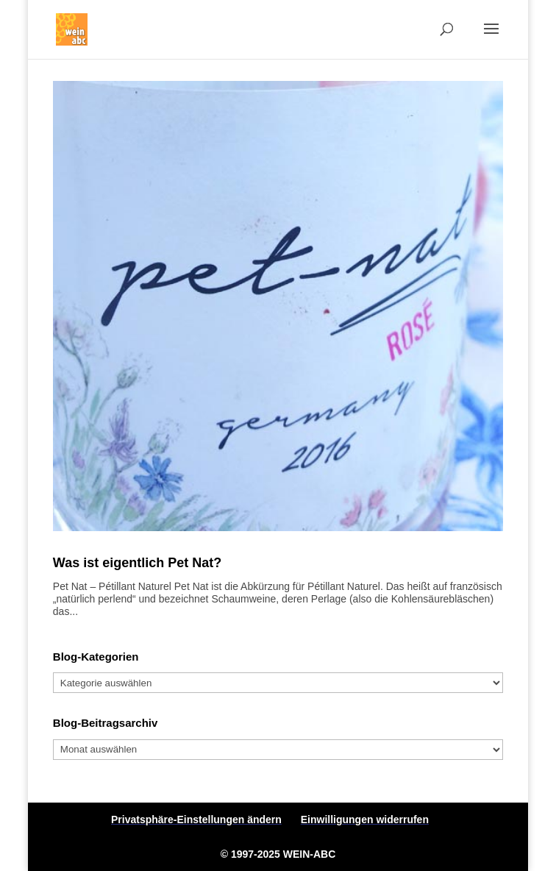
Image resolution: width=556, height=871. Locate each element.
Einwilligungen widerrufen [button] (365, 819)
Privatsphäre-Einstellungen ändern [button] (196, 819)
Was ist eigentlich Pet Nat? (137, 562)
